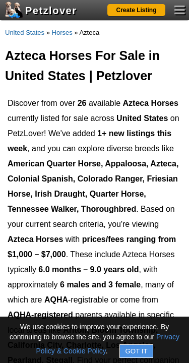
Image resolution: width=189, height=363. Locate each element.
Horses (62, 32)
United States (24, 32)
